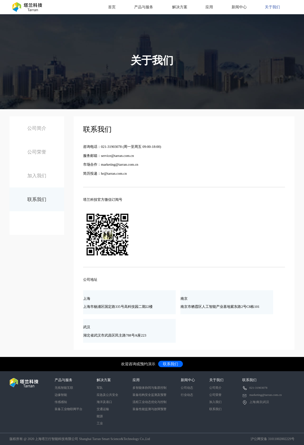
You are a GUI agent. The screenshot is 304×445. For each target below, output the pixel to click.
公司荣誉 (36, 152)
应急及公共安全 (107, 395)
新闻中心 (239, 7)
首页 (112, 7)
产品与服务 (143, 7)
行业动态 (187, 395)
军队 (100, 387)
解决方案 (179, 7)
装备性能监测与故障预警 (149, 409)
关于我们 (272, 7)
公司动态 (187, 387)
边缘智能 (61, 395)
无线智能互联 (64, 387)
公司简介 (36, 128)
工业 (100, 423)
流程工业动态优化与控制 (149, 402)
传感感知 (61, 402)
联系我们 (36, 199)
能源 (100, 416)
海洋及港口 (104, 402)
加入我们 (36, 175)
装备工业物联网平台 (68, 409)
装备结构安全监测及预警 (149, 395)
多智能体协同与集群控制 (149, 387)
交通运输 (103, 409)
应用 (209, 7)
